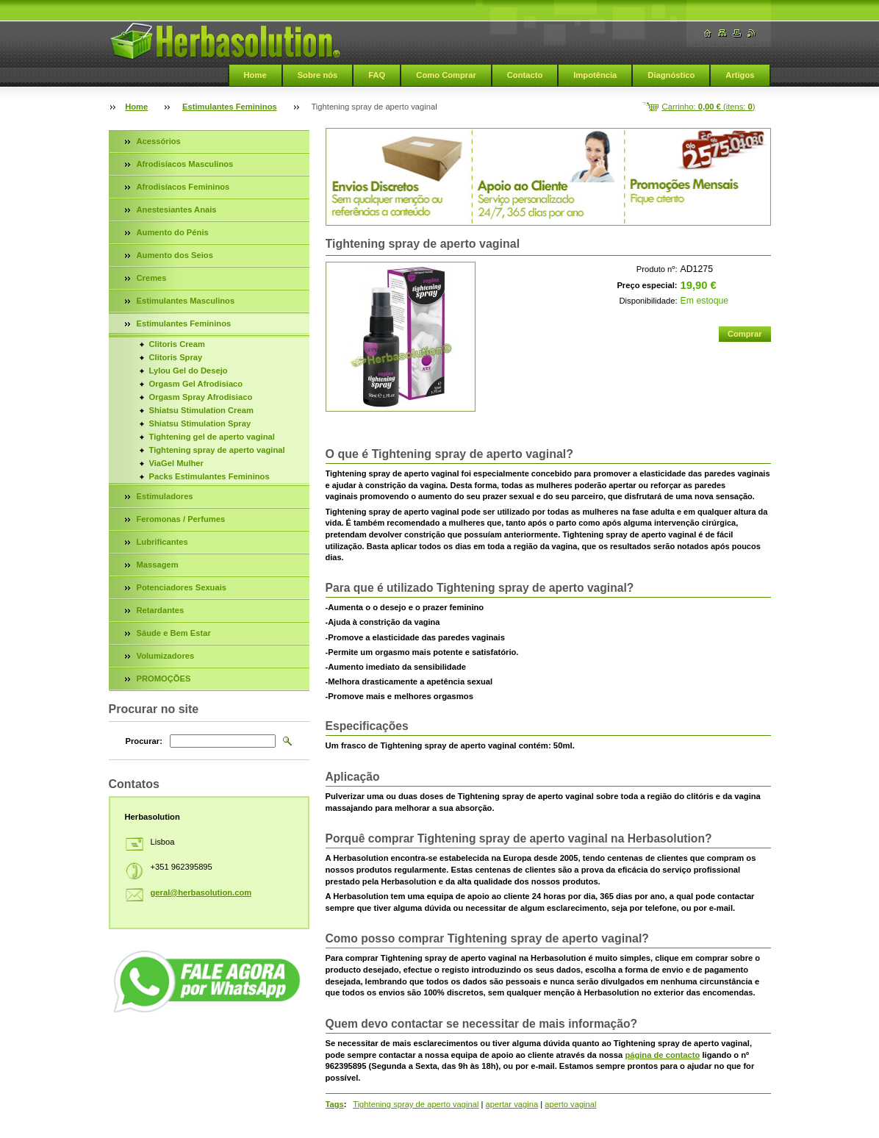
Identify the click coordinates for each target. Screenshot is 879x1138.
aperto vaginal (570, 1104)
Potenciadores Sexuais (182, 587)
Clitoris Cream (177, 344)
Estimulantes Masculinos (186, 300)
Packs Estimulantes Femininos (209, 476)
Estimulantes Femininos (229, 106)
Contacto (524, 75)
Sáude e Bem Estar (174, 633)
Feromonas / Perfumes (181, 519)
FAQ (376, 75)
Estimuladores (165, 496)
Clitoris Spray (176, 357)
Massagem (158, 564)
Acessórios (159, 141)
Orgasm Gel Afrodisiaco (196, 383)
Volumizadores (166, 655)
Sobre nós (318, 75)
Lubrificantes (162, 541)
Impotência (595, 75)
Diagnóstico (671, 75)
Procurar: (144, 741)
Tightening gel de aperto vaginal (212, 436)
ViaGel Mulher (176, 463)
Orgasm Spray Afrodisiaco (201, 397)
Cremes (152, 277)
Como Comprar (446, 75)
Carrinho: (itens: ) (709, 106)
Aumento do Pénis (173, 232)
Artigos (739, 75)
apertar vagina (512, 1104)
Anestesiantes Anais (177, 209)
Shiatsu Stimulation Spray (200, 423)
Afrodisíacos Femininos (183, 186)
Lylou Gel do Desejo (188, 370)
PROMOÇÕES (164, 678)
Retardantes (160, 610)
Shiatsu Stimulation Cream (201, 410)
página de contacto (662, 1055)
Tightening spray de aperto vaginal (415, 1104)
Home (255, 75)
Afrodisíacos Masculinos (185, 164)
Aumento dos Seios (175, 255)
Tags (335, 1104)
